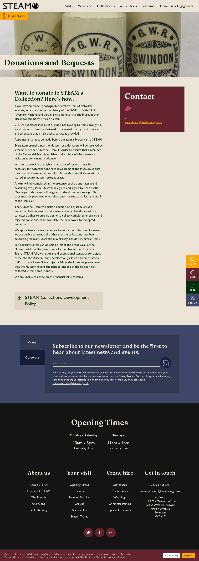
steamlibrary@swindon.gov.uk (143, 122)
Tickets (79, 491)
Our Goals (38, 504)
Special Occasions (120, 510)
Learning (147, 6)
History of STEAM (38, 491)
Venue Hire (127, 6)
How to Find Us (79, 497)
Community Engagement (176, 6)
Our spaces (120, 485)
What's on (85, 6)
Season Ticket (79, 516)
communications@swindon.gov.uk (71, 383)
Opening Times (79, 485)
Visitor (32, 342)
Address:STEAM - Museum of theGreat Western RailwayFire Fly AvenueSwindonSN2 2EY (160, 507)
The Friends (38, 497)
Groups (79, 504)
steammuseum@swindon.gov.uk (160, 491)
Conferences (120, 491)
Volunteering (39, 510)
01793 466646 (160, 485)
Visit (68, 6)
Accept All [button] (188, 555)
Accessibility (79, 510)
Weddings (119, 497)
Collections (104, 6)
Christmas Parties (120, 504)
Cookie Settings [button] (171, 555)
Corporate (32, 357)
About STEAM (39, 485)
